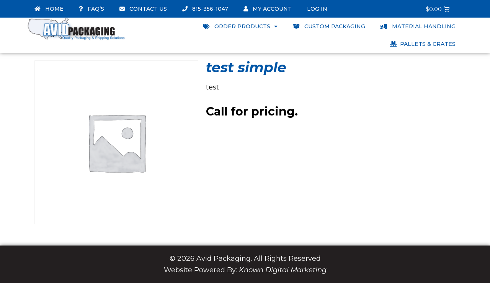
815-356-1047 (205, 8)
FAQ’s (91, 8)
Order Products (240, 26)
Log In (317, 8)
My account (267, 8)
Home (49, 8)
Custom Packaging (329, 26)
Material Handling (418, 26)
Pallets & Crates (423, 44)
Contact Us (143, 8)
